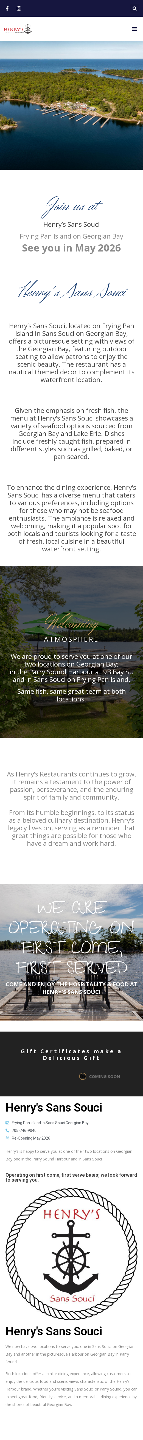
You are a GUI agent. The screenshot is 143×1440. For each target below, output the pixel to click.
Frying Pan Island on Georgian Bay (71, 236)
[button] (134, 8)
